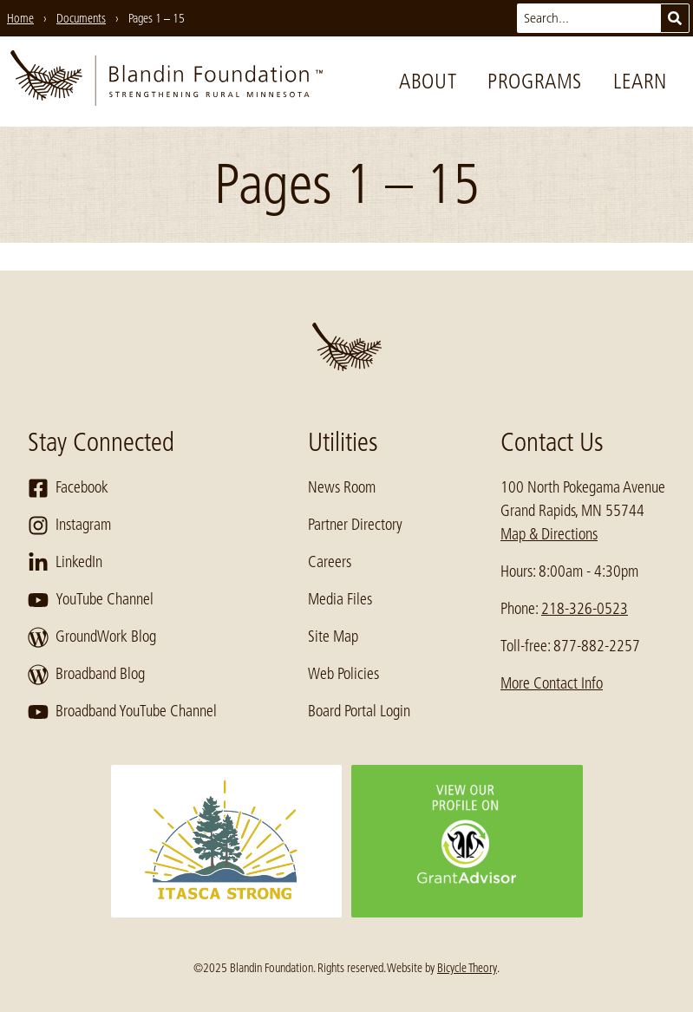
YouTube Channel (91, 600)
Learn (640, 81)
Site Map (333, 636)
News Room (342, 487)
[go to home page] (166, 81)
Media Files (340, 599)
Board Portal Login (359, 711)
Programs (534, 81)
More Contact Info (551, 683)
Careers (329, 561)
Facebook (68, 488)
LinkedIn (65, 562)
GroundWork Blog (92, 637)
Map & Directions (549, 534)
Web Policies (343, 673)
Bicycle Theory (467, 968)
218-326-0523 (584, 608)
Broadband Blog (86, 674)
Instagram (69, 525)
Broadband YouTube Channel (122, 712)
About (427, 81)
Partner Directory (355, 524)
